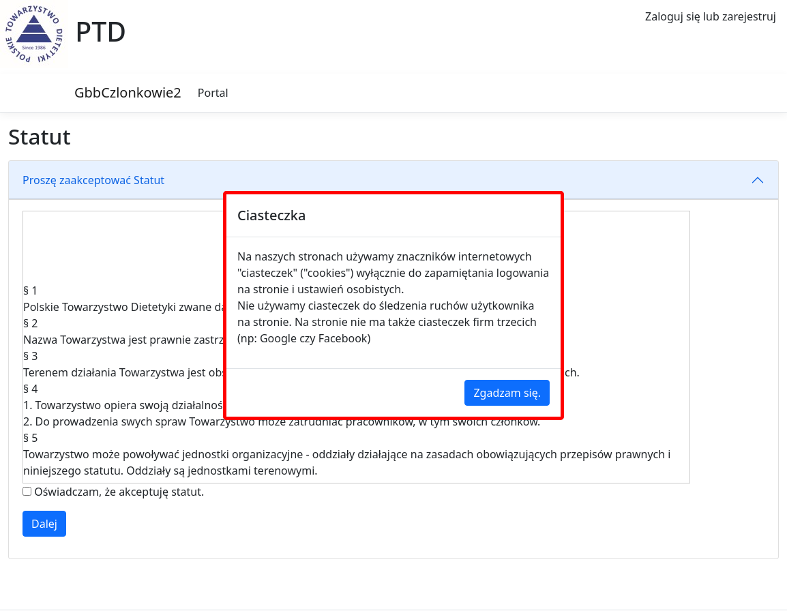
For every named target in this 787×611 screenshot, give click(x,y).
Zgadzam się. (507, 392)
